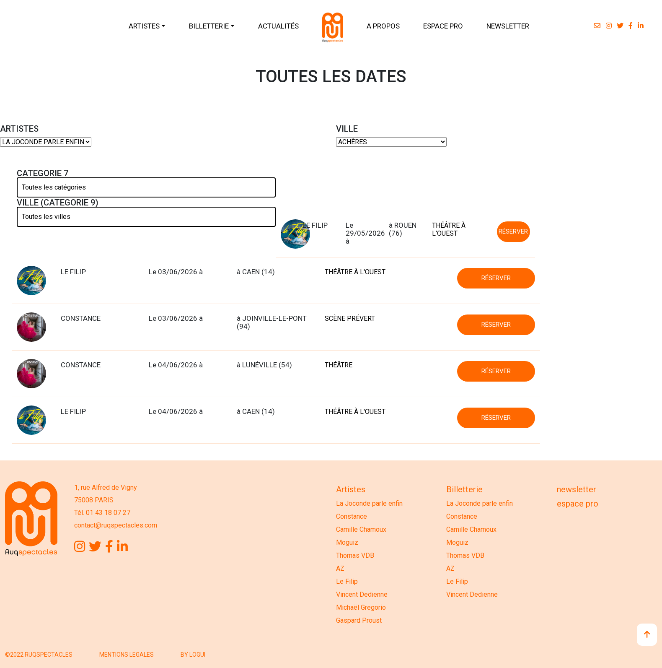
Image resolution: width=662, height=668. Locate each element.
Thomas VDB (355, 555)
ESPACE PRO (443, 26)
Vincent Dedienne (362, 594)
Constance (351, 516)
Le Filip (347, 581)
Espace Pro (577, 504)
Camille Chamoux (361, 529)
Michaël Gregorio (361, 607)
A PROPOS (383, 26)
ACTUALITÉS (278, 26)
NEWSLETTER (507, 26)
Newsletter (576, 489)
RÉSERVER (513, 231)
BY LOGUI (193, 654)
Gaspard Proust (359, 620)
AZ (340, 568)
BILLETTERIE (209, 26)
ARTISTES (144, 26)
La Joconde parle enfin (369, 503)
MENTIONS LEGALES (126, 654)
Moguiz (347, 542)
